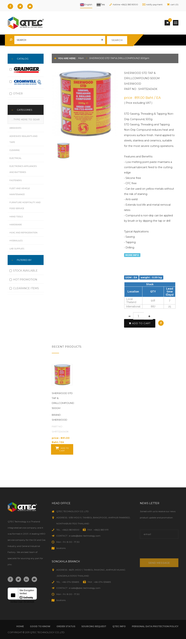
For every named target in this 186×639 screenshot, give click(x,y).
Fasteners (15, 180)
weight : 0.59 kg (151, 277)
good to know (40, 626)
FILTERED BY (24, 259)
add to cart (140, 323)
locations (61, 548)
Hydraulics (16, 240)
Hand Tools (16, 216)
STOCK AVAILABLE (23, 270)
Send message (159, 562)
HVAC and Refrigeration (23, 232)
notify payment (154, 4)
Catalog (23, 58)
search (117, 40)
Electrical (15, 158)
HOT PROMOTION (23, 279)
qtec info (119, 626)
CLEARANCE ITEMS (24, 288)
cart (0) (174, 4)
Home (20, 626)
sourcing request (93, 626)
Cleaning (14, 150)
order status (65, 626)
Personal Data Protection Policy (155, 626)
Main (81, 58)
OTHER (16, 93)
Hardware (15, 224)
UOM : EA (131, 277)
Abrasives (15, 128)
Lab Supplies (16, 248)
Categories (24, 109)
